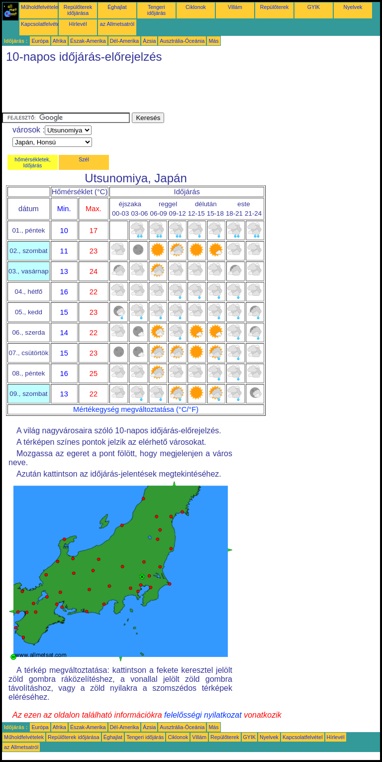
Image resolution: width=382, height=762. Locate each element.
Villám (235, 7)
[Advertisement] (183, 90)
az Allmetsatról (117, 24)
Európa (39, 41)
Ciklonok (196, 7)
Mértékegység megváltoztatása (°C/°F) (135, 409)
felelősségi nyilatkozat (203, 715)
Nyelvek (353, 7)
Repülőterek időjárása (78, 10)
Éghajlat (117, 7)
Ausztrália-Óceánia (182, 41)
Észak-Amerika (88, 41)
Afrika (59, 41)
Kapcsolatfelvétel (41, 24)
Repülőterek (274, 7)
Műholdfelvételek (41, 7)
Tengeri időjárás (156, 10)
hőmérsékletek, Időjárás (32, 162)
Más (213, 41)
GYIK (313, 7)
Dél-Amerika (124, 41)
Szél (84, 159)
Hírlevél (78, 24)
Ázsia (149, 41)
